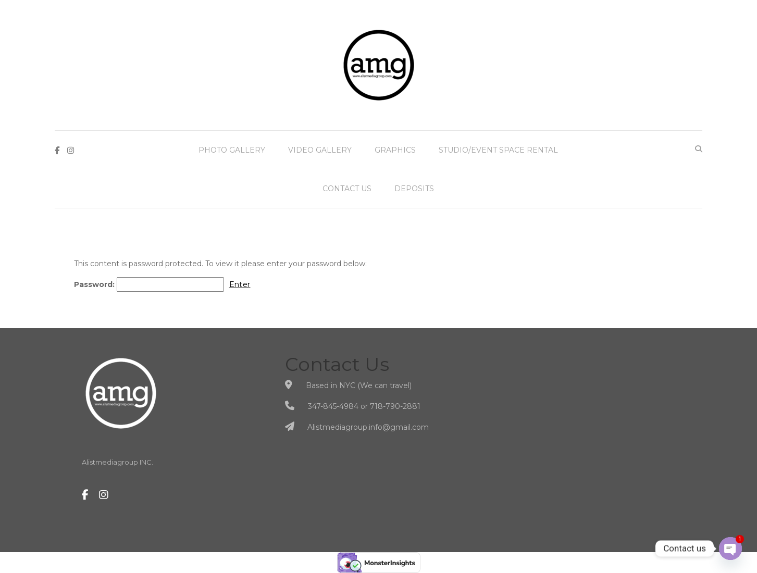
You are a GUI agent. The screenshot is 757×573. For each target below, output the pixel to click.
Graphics (395, 150)
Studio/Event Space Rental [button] (498, 150)
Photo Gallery (231, 150)
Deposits (414, 188)
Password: (149, 284)
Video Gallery (320, 150)
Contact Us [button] (346, 188)
